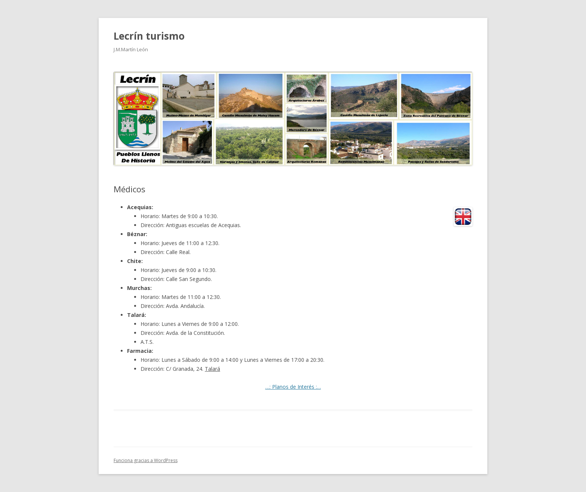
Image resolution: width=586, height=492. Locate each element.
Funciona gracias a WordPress (146, 460)
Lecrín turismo (149, 36)
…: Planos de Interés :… (293, 386)
